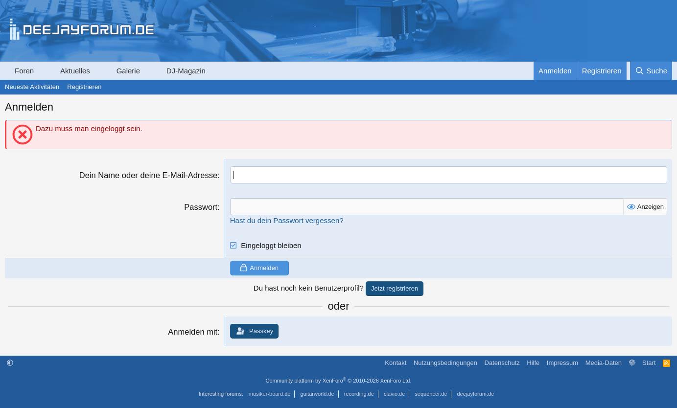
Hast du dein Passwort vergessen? (287, 220)
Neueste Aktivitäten (32, 87)
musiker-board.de (270, 394)
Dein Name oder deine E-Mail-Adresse (148, 175)
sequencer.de (431, 394)
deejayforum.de (475, 394)
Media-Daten (603, 362)
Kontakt (395, 362)
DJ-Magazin (186, 71)
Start (648, 362)
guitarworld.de (317, 394)
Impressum (562, 362)
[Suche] (651, 71)
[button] (42, 71)
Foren (24, 71)
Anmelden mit (192, 331)
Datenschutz (502, 362)
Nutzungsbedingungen (445, 362)
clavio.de (394, 394)
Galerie (128, 71)
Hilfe (533, 362)
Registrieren (84, 87)
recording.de (359, 394)
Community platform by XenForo (339, 381)
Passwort (200, 207)
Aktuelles (75, 71)
